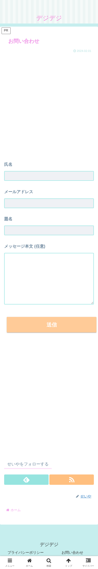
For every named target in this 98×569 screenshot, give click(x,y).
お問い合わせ (72, 552)
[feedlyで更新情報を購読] (26, 479)
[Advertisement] (48, 105)
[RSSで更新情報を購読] (71, 479)
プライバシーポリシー (25, 552)
